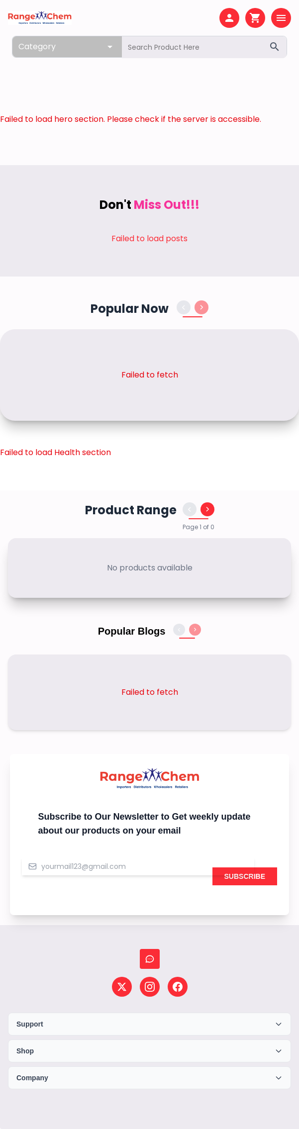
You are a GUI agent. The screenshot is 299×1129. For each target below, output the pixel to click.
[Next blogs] (195, 630)
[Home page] (40, 18)
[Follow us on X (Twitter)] (122, 987)
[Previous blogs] (179, 630)
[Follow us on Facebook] (178, 987)
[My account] (229, 18)
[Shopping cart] (255, 18)
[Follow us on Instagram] (150, 987)
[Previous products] (184, 307)
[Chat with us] (150, 959)
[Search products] (204, 47)
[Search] (275, 47)
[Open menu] (281, 18)
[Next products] (201, 307)
